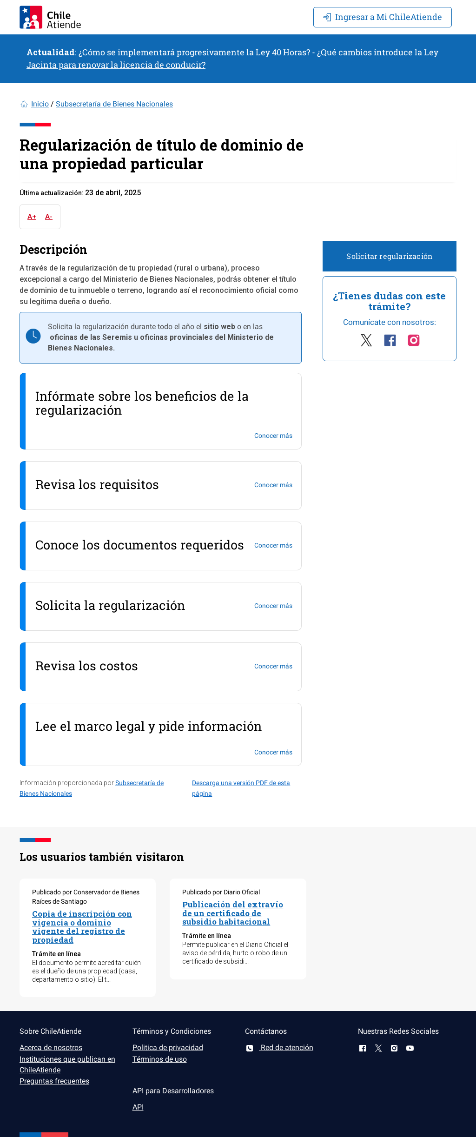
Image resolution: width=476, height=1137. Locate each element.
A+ (31, 216)
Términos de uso (159, 1059)
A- (49, 216)
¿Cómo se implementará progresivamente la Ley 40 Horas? (194, 52)
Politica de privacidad (167, 1047)
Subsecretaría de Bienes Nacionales (114, 103)
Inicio (40, 103)
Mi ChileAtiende (382, 16)
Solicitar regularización (389, 256)
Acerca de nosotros (51, 1047)
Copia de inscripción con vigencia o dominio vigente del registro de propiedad (82, 926)
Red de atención (279, 1047)
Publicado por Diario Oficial (221, 892)
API (138, 1107)
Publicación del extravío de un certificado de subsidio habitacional (232, 913)
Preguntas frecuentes (54, 1081)
